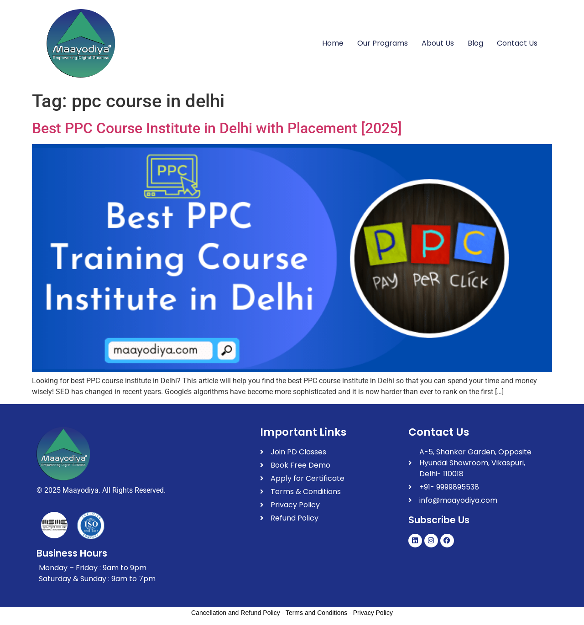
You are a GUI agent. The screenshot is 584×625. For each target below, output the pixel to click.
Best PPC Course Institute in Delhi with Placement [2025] (217, 128)
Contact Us (517, 43)
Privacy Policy (373, 612)
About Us (438, 43)
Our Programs (382, 43)
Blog (475, 43)
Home (333, 43)
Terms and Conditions (316, 612)
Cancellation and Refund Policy (235, 612)
